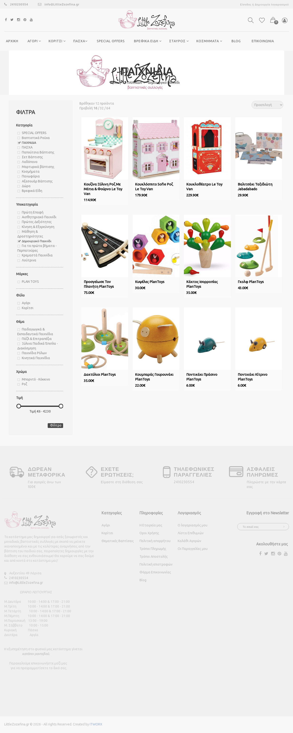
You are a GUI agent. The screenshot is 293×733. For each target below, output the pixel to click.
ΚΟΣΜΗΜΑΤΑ (209, 41)
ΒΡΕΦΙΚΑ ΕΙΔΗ (148, 41)
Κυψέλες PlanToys (149, 282)
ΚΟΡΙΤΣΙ (57, 41)
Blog (236, 41)
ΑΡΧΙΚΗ (12, 41)
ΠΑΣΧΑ (80, 41)
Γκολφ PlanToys (251, 282)
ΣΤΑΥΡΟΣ (179, 41)
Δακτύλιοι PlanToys (100, 374)
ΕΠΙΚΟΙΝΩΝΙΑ (263, 41)
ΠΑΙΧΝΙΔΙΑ (136, 82)
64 (108, 108)
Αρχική (117, 82)
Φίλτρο (55, 425)
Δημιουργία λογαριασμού (272, 4)
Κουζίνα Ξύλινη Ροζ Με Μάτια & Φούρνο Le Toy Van (103, 189)
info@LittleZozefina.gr (58, 4)
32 (102, 108)
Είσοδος (245, 4)
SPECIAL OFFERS (111, 41)
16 (95, 108)
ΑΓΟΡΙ (34, 41)
